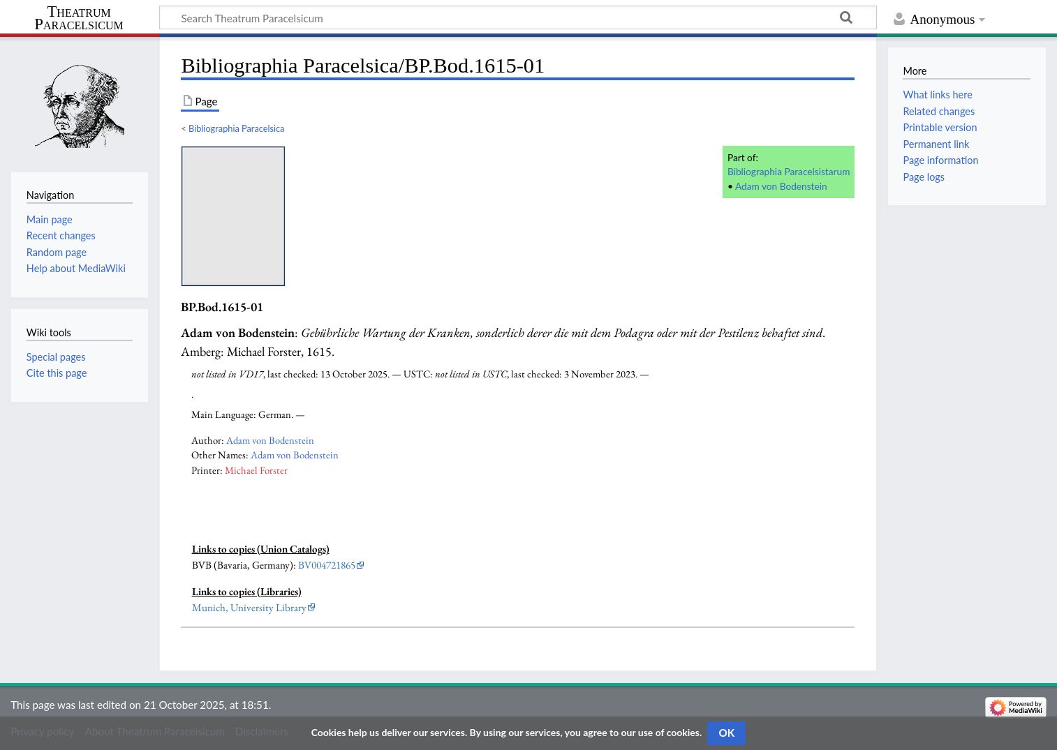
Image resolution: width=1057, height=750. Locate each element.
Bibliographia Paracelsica (236, 128)
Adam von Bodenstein (781, 186)
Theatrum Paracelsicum (78, 18)
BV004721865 (326, 565)
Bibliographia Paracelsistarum (788, 171)
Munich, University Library (249, 608)
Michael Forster (256, 470)
